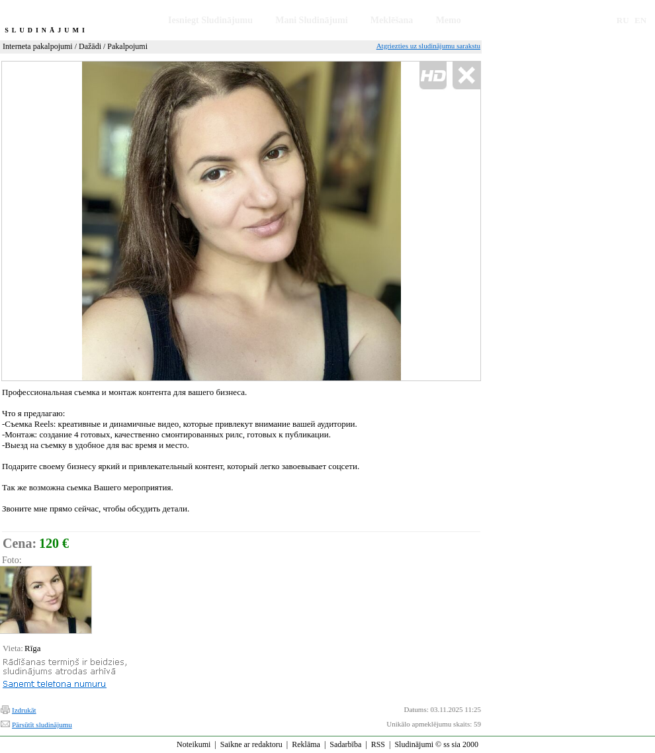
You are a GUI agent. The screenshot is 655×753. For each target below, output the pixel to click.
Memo (448, 20)
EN (640, 20)
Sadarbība (345, 744)
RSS (378, 744)
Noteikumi (193, 744)
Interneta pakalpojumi (38, 46)
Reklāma (306, 744)
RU (623, 20)
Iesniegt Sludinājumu (210, 20)
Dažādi (90, 46)
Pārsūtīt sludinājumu (42, 725)
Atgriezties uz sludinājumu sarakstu (428, 46)
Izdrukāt (24, 710)
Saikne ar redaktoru (251, 744)
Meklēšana (392, 20)
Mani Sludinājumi (311, 20)
